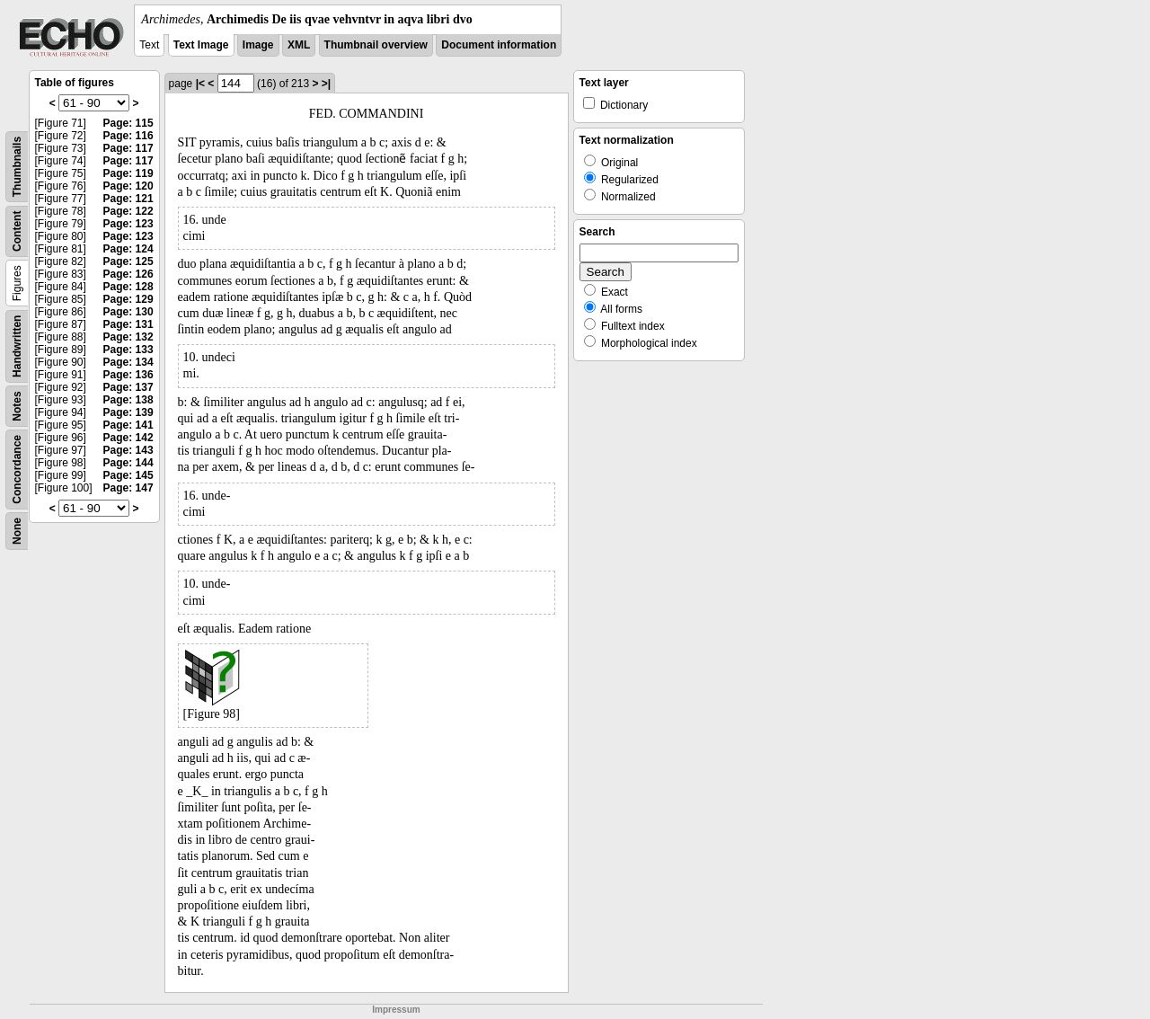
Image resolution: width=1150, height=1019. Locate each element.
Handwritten (17, 346)
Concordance (17, 469)
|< (200, 83)
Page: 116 (128, 135)
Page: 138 (128, 400)
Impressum (396, 1010)
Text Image (201, 45)
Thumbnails (17, 167)
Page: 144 (128, 462)
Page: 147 (128, 488)
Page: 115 (128, 123)
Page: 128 (128, 286)
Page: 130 (128, 312)
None (17, 531)
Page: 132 (128, 337)
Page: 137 (128, 387)
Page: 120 (128, 186)
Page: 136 (128, 374)
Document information (498, 45)
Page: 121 (128, 198)
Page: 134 (128, 362)
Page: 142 (128, 437)
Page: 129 (128, 299)
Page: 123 (128, 223)
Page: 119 (128, 173)
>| (326, 83)
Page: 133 (128, 349)
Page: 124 (128, 249)
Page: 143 (128, 450)
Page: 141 (128, 425)
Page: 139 (128, 412)
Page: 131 (128, 324)
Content (17, 231)
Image (258, 45)
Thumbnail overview (376, 45)
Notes (17, 406)
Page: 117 (128, 148)
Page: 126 (128, 274)
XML (299, 45)
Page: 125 (128, 261)
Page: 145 (128, 475)
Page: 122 (128, 211)
